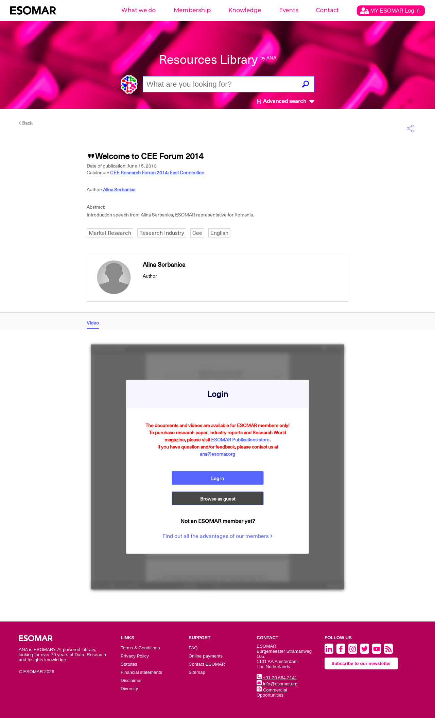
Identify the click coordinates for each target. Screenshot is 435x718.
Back (25, 123)
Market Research (110, 233)
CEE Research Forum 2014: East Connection (157, 173)
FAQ (193, 647)
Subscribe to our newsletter (361, 663)
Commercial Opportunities (272, 692)
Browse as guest (217, 498)
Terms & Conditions (140, 647)
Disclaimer (131, 680)
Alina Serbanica (119, 190)
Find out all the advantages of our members (217, 535)
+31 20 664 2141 (277, 677)
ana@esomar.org (217, 454)
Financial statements (141, 672)
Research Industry (161, 233)
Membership (192, 10)
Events (288, 10)
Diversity (129, 688)
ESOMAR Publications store (240, 439)
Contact (327, 10)
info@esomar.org (277, 683)
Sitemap (197, 672)
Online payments (206, 656)
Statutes (129, 664)
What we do (138, 10)
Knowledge (244, 10)
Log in (217, 478)
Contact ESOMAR (207, 664)
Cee (197, 233)
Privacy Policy (135, 656)
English (219, 233)
